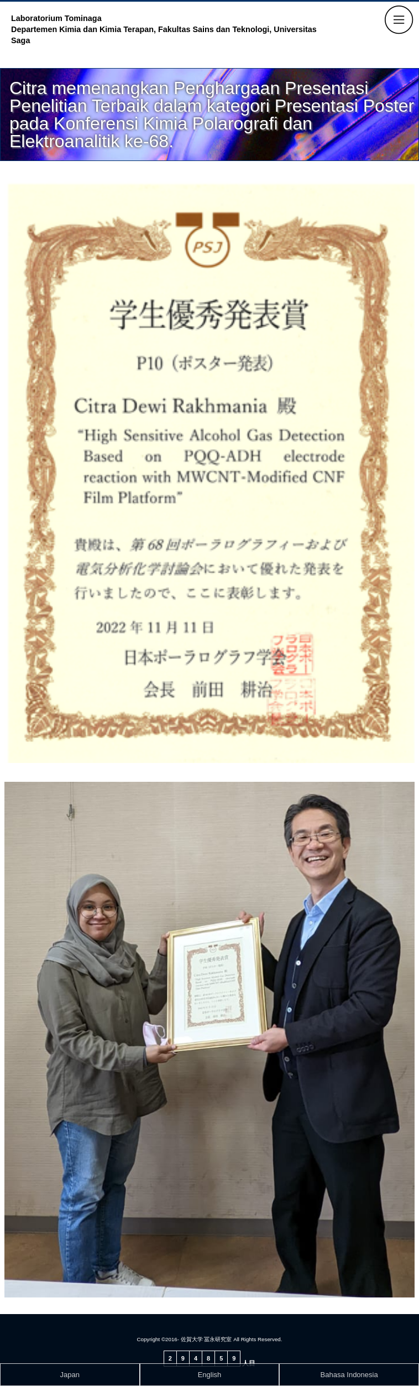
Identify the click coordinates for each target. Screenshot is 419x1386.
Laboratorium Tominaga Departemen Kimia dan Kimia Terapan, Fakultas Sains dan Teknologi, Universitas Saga (164, 29)
